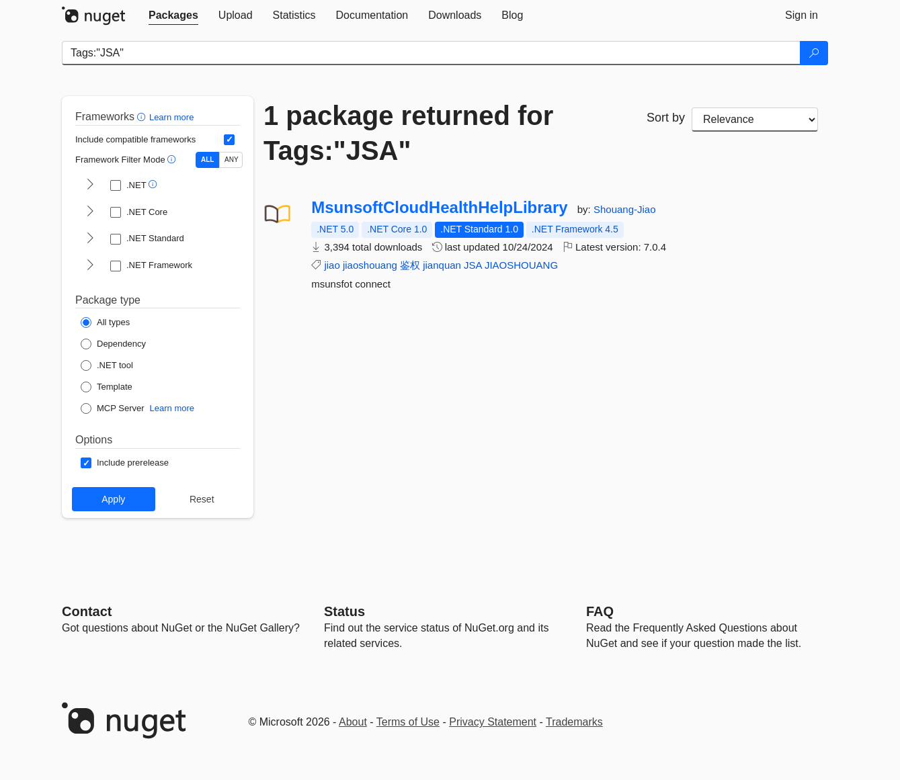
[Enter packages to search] (431, 53)
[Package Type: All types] (105, 322)
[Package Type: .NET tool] (106, 365)
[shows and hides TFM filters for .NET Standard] (90, 239)
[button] (143, 116)
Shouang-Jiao (625, 209)
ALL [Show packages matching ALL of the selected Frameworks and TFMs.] (207, 159)
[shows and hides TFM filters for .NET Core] (90, 212)
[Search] (814, 53)
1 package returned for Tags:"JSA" (408, 133)
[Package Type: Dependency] (113, 344)
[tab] (173, 15)
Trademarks (574, 722)
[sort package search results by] (755, 119)
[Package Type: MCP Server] (112, 408)
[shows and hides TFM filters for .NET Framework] (90, 266)
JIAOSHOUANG (521, 265)
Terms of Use (408, 722)
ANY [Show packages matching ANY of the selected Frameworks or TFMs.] (231, 159)
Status (344, 611)
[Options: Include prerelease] (124, 463)
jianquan (442, 265)
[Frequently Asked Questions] (600, 611)
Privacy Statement (492, 722)
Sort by (666, 117)
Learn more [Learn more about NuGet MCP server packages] (172, 408)
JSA (473, 265)
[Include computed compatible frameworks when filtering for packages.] (229, 139)
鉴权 (410, 265)
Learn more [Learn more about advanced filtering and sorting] (171, 117)
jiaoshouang (370, 265)
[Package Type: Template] (106, 387)
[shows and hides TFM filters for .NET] (90, 185)
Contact (87, 611)
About (353, 722)
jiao (331, 265)
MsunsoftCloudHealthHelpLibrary (439, 207)
